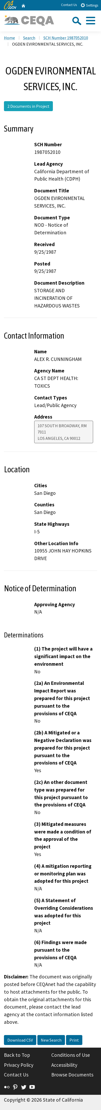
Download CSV (20, 1040)
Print (74, 1040)
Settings (89, 5)
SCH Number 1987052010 (65, 37)
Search (29, 37)
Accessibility (64, 1065)
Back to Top (17, 1055)
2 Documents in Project (28, 106)
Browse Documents (72, 1074)
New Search (51, 1040)
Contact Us (69, 5)
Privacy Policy (18, 1065)
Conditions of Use (70, 1055)
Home (9, 37)
